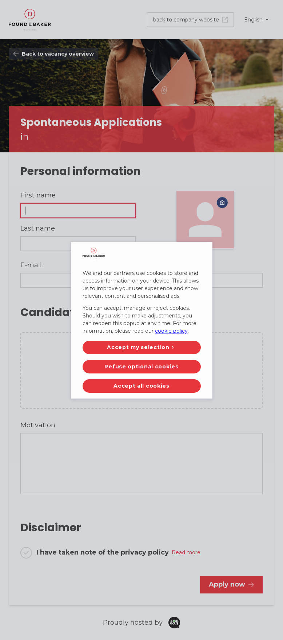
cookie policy (171, 331)
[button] (142, 347)
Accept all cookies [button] (141, 386)
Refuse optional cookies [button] (141, 366)
